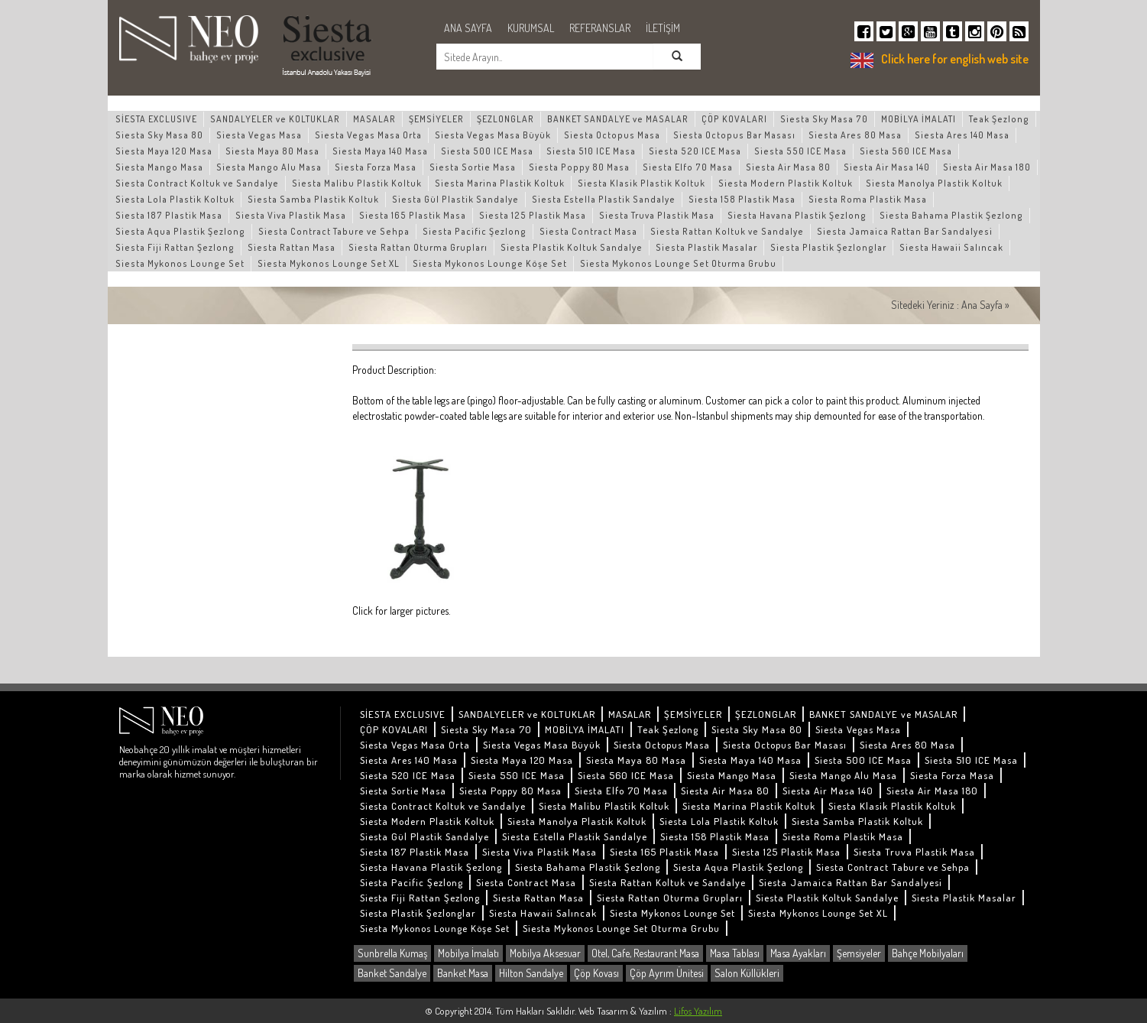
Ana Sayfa (982, 304)
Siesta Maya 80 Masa (272, 151)
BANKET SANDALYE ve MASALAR (618, 119)
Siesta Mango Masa (159, 167)
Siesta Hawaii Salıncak (951, 247)
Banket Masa (462, 972)
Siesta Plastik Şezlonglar (828, 247)
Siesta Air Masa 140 (887, 167)
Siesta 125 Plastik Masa (532, 215)
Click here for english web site (955, 59)
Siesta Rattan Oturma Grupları (418, 247)
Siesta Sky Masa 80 (159, 135)
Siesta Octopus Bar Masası (734, 135)
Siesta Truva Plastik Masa (656, 215)
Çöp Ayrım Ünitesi (667, 972)
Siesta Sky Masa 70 (824, 119)
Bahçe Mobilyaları (928, 953)
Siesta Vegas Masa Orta (368, 135)
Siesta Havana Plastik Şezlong (797, 215)
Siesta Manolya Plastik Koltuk (934, 183)
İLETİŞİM (663, 27)
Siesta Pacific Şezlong (475, 231)
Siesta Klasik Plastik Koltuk (641, 183)
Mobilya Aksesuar (545, 953)
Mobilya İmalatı (468, 953)
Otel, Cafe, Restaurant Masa (645, 953)
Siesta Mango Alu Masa (269, 167)
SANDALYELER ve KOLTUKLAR (275, 119)
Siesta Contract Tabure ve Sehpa (334, 231)
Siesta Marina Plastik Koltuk (500, 183)
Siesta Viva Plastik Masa (290, 215)
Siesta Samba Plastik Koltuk (313, 199)
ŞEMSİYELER (436, 119)
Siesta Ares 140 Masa (962, 135)
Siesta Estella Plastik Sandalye (604, 199)
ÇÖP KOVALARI (734, 119)
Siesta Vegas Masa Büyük (493, 135)
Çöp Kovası (596, 972)
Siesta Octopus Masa (612, 135)
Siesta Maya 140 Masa (380, 151)
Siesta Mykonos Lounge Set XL (329, 263)
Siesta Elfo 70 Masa (688, 167)
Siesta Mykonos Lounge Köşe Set (490, 263)
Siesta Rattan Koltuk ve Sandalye (727, 231)
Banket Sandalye (392, 972)
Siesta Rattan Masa (291, 247)
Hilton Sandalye (531, 972)
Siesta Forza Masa (375, 167)
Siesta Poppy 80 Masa (579, 167)
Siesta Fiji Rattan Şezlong (175, 247)
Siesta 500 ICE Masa (487, 151)
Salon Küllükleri (746, 972)
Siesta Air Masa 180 (987, 167)
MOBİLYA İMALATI (918, 119)
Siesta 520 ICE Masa (695, 151)
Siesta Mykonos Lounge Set (180, 263)
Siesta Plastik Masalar (706, 247)
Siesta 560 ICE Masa (906, 151)
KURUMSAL (530, 27)
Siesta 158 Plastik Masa (742, 199)
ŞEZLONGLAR (505, 119)
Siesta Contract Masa (588, 231)
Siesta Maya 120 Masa (163, 151)
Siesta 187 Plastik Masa (168, 215)
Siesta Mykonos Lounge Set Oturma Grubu (678, 263)
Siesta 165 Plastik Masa (412, 215)
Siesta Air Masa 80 (788, 167)
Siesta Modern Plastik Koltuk (785, 183)
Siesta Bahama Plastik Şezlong (951, 215)
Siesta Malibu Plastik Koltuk (357, 183)
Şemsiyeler (859, 953)
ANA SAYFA (468, 27)
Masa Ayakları (798, 953)
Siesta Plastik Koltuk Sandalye (572, 247)
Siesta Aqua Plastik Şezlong (180, 231)
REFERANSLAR (599, 27)
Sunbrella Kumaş (392, 953)
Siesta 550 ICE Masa (800, 151)
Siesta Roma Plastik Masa (867, 199)
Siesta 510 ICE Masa (591, 151)
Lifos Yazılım (698, 1011)
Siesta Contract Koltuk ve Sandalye (197, 183)
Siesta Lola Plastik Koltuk (175, 199)
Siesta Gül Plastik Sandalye (455, 199)
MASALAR (374, 119)
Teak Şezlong (999, 119)
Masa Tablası (735, 953)
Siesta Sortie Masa (472, 167)
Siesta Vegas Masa (259, 135)
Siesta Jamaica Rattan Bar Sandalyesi (905, 231)
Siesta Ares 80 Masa (855, 135)
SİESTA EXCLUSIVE (156, 119)
